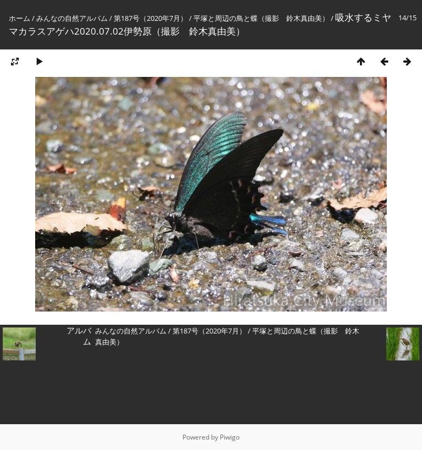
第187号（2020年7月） (150, 18)
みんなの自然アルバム (72, 18)
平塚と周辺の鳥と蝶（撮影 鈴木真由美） (261, 18)
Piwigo (230, 437)
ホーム (19, 18)
